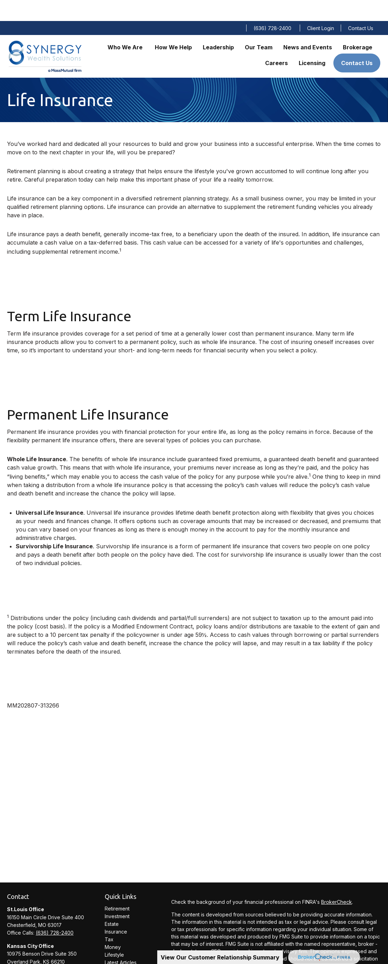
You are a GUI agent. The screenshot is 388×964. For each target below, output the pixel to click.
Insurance (116, 911)
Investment (117, 895)
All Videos (116, 949)
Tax (109, 918)
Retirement (117, 888)
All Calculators (121, 957)
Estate (112, 903)
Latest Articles (121, 941)
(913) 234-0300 (54, 948)
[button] (126, 26)
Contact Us (360, 7)
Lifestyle (114, 934)
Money (113, 926)
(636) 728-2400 (272, 7)
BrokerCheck (336, 881)
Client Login (320, 7)
